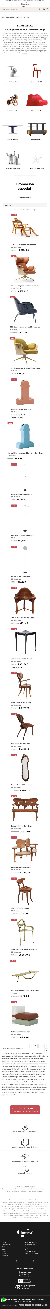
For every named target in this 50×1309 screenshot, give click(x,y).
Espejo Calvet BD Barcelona (21, 785)
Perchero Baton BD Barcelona (22, 535)
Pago (26, 1247)
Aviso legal (5, 1255)
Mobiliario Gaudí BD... (13, 110)
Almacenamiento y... (37, 139)
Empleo (4, 1251)
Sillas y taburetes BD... (37, 82)
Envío (26, 1249)
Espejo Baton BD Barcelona (21, 576)
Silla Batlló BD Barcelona (20, 908)
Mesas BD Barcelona (13, 139)
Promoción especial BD (25, 197)
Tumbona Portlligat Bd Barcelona (23, 245)
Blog (3, 1249)
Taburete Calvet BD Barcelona (22, 618)
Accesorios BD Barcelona (13, 168)
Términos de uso (30, 1244)
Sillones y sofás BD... (37, 110)
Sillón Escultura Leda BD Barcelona (24, 949)
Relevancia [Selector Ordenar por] (25, 205)
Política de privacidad (31, 1242)
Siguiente (46, 1050)
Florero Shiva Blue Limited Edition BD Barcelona (25, 453)
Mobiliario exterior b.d (13, 82)
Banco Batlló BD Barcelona (21, 867)
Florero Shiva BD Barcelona (21, 409)
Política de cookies (31, 1251)
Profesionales (6, 1247)
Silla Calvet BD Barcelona (20, 744)
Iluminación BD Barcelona (37, 168)
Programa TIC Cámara (32, 1253)
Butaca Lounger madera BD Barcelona (25, 286)
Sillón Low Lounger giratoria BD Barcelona (25, 368)
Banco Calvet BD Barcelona (21, 826)
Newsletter (5, 1253)
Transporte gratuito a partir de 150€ (25, 1132)
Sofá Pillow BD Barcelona (20, 1032)
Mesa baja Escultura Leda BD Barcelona (25, 991)
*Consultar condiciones (38, 0)
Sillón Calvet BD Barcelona (21, 702)
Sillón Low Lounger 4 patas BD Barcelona (25, 327)
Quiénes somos (6, 1244)
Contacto (5, 1242)
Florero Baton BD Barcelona (21, 494)
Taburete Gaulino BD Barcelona (22, 659)
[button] (25, 1109)
